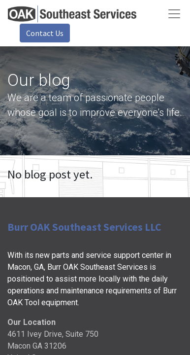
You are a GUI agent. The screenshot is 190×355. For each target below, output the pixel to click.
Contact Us (44, 33)
